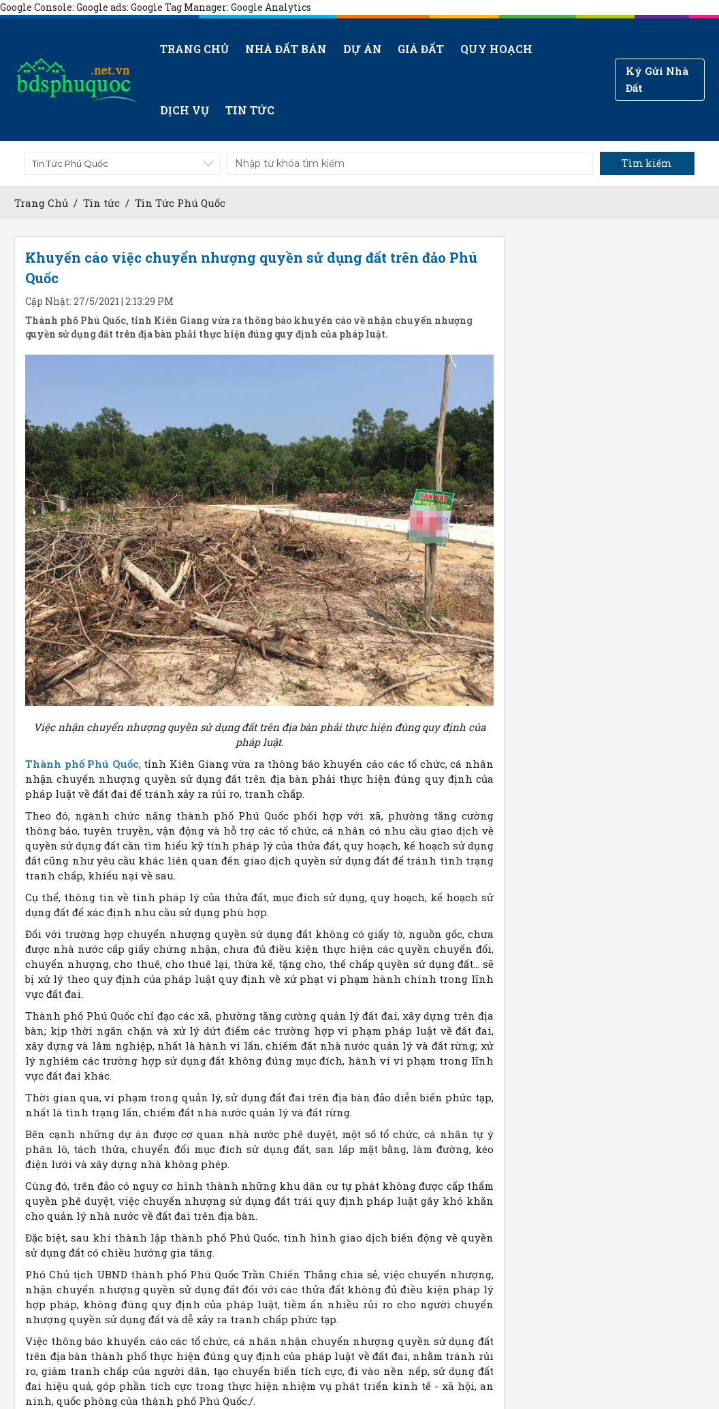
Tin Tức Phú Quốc (180, 203)
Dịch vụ (184, 110)
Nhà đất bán (286, 49)
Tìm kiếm (647, 163)
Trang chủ (194, 49)
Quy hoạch (496, 49)
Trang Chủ (41, 203)
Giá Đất (421, 49)
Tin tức (249, 110)
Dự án (361, 49)
